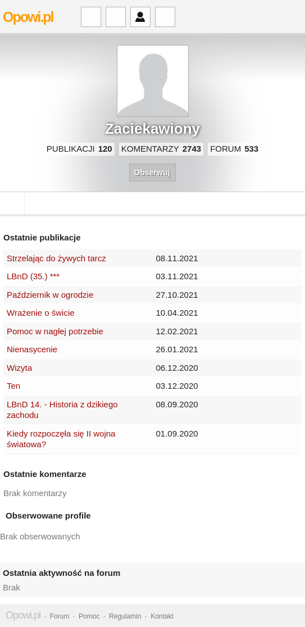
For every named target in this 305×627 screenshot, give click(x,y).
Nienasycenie (32, 349)
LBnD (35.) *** (33, 276)
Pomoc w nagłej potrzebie (55, 331)
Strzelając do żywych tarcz (56, 258)
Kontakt (162, 616)
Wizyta (19, 367)
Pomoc (89, 616)
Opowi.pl (28, 17)
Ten (13, 385)
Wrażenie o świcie (41, 312)
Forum (60, 616)
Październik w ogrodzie (50, 294)
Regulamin (125, 616)
